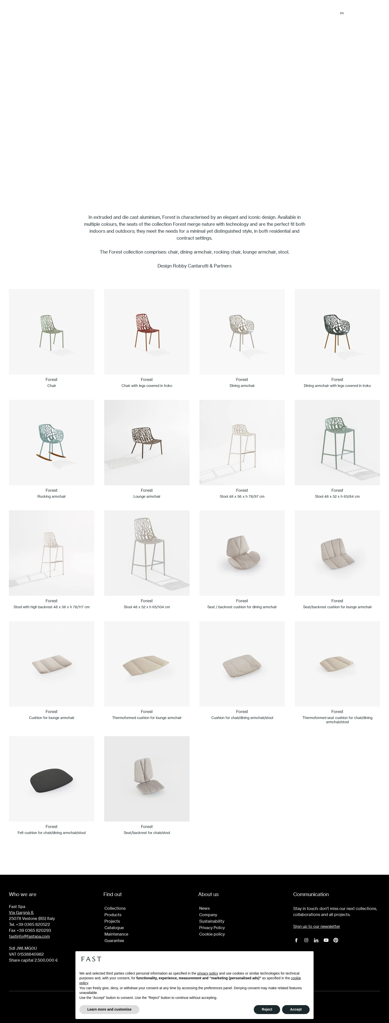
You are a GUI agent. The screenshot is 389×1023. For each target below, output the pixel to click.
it (350, 13)
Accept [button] (296, 1009)
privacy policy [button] (207, 973)
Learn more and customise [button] (109, 1009)
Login (374, 13)
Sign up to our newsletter (316, 926)
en (342, 13)
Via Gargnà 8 (21, 912)
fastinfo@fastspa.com (29, 936)
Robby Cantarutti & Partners (202, 265)
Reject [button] (267, 1009)
